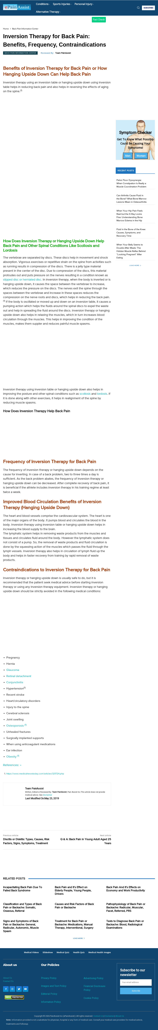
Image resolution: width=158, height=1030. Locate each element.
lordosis (102, 393)
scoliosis (85, 393)
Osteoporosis (16, 725)
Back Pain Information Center (25, 29)
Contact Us (8, 981)
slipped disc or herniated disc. (22, 279)
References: (12, 765)
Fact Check (99, 19)
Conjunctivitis (14, 682)
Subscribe (136, 991)
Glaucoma (12, 670)
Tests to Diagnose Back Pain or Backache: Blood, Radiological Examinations (125, 924)
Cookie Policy (91, 998)
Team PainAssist (63, 53)
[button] (138, 7)
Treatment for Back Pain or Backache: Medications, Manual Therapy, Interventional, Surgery (74, 924)
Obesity (12, 756)
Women (141, 156)
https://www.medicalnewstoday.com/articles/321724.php (35, 774)
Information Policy (51, 1001)
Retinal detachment (18, 676)
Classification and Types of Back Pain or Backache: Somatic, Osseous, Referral (22, 907)
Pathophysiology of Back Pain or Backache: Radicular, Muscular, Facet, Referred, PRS (125, 907)
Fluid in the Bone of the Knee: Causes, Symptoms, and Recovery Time (131, 232)
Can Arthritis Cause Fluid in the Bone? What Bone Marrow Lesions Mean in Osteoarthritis (131, 198)
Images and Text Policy (53, 986)
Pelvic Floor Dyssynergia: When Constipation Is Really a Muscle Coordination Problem (131, 183)
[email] (136, 982)
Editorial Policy (49, 993)
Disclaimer (109, 1016)
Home (6, 29)
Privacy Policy (48, 978)
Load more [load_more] (135, 265)
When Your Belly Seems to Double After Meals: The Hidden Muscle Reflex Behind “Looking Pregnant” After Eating (131, 251)
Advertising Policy (93, 978)
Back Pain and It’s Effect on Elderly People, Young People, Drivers (73, 890)
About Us (7, 977)
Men (127, 156)
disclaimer (47, 795)
